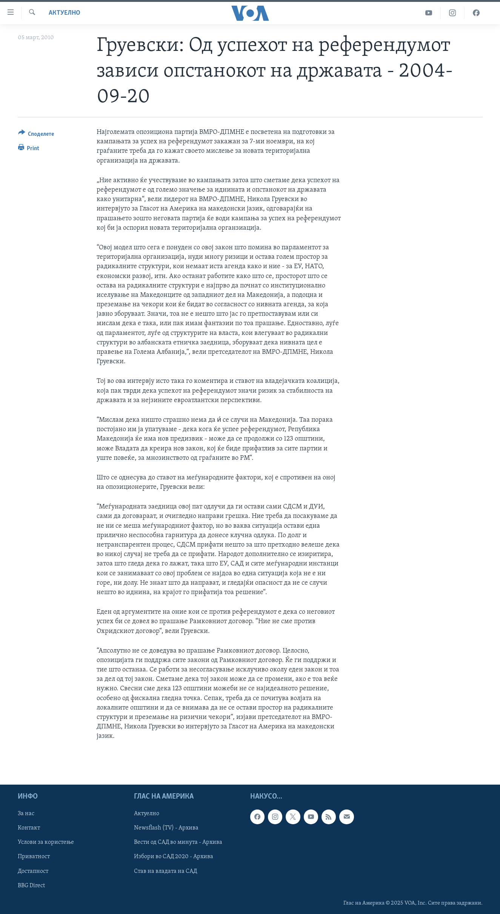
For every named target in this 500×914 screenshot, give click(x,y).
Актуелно (64, 13)
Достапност (33, 871)
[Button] (36, 135)
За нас (26, 814)
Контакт (29, 828)
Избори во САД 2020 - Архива (173, 857)
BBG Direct (31, 885)
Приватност (34, 857)
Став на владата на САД (165, 871)
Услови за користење (46, 842)
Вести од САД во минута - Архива (178, 842)
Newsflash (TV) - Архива (166, 828)
